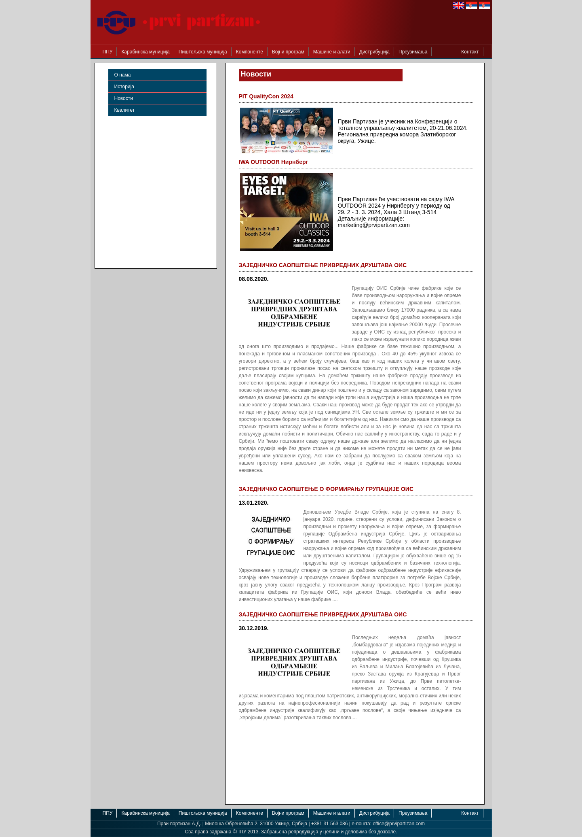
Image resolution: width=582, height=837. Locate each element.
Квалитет (124, 110)
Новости (123, 98)
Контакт (470, 52)
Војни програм (288, 52)
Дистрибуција (374, 52)
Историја (124, 86)
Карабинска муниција (145, 52)
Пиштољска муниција (203, 52)
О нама (122, 75)
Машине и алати (331, 52)
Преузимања (413, 52)
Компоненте (249, 52)
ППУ (108, 52)
